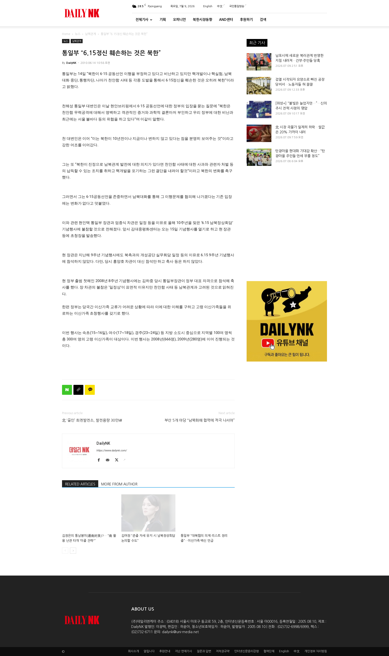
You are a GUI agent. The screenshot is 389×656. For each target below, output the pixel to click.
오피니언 (179, 19)
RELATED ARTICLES (80, 484)
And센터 (226, 19)
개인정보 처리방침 (315, 651)
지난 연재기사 (183, 651)
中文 (221, 6)
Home (66, 34)
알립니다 (149, 651)
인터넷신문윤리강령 (246, 651)
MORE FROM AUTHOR (119, 484)
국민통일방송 (237, 6)
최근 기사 (257, 43)
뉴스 (77, 34)
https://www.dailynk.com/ (112, 450)
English (207, 6)
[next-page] (73, 550)
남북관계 (90, 34)
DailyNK (71, 63)
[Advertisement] (148, 362)
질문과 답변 (204, 651)
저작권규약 (222, 651)
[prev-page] (65, 550)
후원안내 (164, 651)
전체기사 (143, 19)
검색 (263, 19)
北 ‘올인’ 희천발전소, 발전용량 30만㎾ (92, 420)
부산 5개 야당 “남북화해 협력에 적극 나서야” (199, 420)
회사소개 (133, 651)
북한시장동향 (202, 19)
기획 (163, 19)
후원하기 (246, 19)
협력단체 (268, 651)
